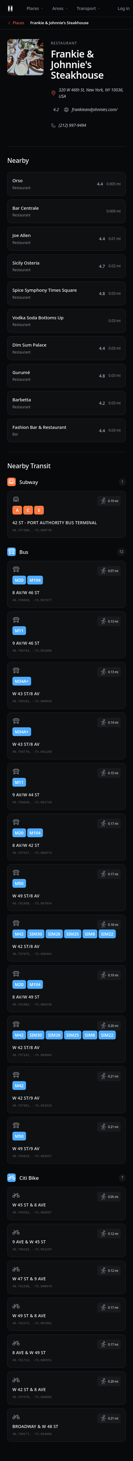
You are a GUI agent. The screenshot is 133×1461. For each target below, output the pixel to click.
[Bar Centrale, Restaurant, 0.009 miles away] (66, 211)
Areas (60, 8)
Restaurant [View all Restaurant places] (64, 43)
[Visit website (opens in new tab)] (90, 109)
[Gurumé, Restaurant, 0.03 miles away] (66, 376)
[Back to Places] (16, 23)
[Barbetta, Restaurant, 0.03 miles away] (66, 403)
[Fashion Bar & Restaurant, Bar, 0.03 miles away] (66, 431)
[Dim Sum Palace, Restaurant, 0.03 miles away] (66, 348)
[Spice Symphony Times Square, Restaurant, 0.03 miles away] (66, 293)
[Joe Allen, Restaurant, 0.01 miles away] (66, 239)
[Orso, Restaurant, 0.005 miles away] (66, 184)
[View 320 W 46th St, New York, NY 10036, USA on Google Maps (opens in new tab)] (88, 92)
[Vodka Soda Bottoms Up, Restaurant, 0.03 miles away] (66, 321)
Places (35, 8)
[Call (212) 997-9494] (68, 125)
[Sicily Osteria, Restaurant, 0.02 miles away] (66, 266)
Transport (89, 8)
